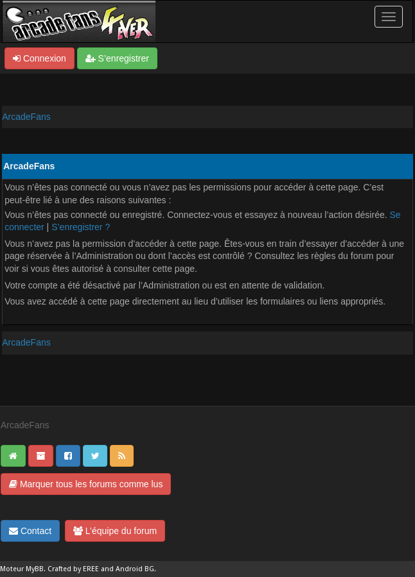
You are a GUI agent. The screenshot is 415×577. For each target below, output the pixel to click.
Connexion (39, 58)
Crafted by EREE (73, 569)
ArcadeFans (26, 117)
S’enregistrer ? (80, 227)
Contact (30, 531)
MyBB (35, 569)
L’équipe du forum (115, 531)
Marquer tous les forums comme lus (86, 484)
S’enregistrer (117, 58)
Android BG (135, 569)
